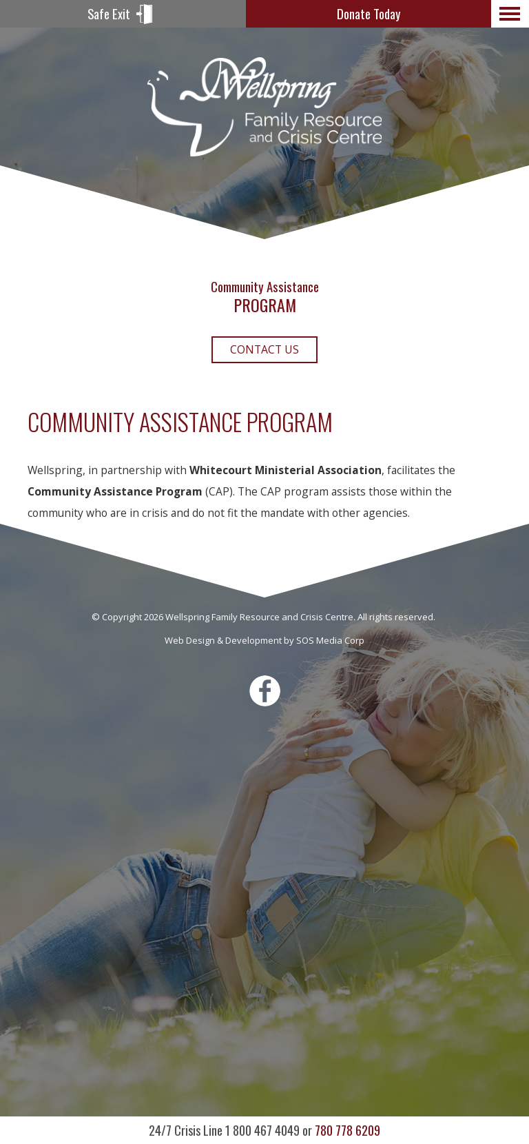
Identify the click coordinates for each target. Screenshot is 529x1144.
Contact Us (264, 349)
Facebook (264, 690)
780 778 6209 (264, 1130)
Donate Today (368, 13)
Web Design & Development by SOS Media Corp (264, 640)
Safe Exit (108, 13)
